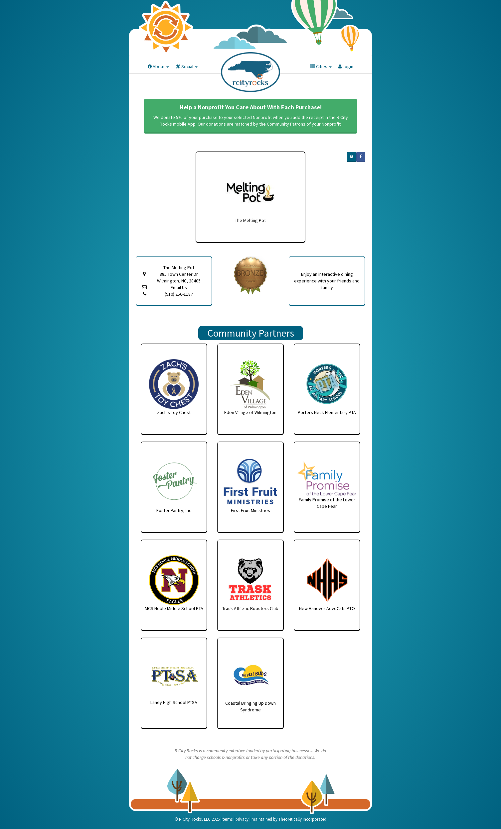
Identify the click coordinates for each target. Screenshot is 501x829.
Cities (321, 66)
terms (228, 819)
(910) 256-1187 (179, 294)
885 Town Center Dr (178, 277)
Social (187, 66)
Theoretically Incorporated (302, 819)
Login (345, 66)
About (158, 66)
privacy (242, 819)
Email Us (179, 287)
